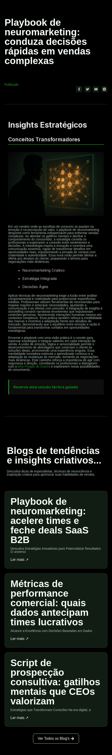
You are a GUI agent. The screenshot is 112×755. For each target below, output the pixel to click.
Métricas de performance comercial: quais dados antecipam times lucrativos (49, 602)
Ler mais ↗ (19, 560)
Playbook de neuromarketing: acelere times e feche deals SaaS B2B (49, 520)
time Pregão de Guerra (34, 366)
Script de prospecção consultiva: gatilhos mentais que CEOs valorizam (55, 681)
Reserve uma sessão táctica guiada (45, 387)
